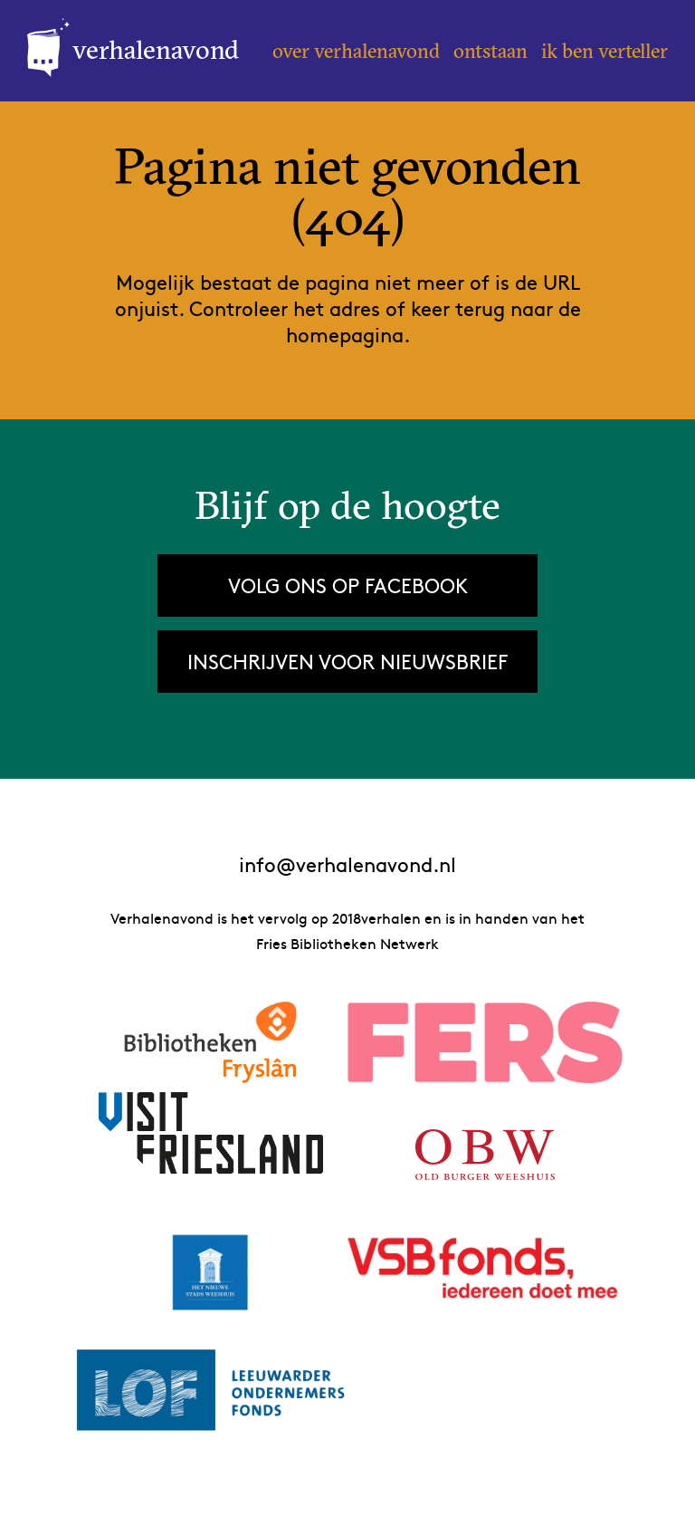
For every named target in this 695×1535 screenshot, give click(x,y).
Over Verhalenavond (356, 50)
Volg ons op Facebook (348, 585)
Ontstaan (490, 50)
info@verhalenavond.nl (347, 864)
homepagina (345, 334)
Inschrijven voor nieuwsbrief (347, 661)
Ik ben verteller (604, 50)
